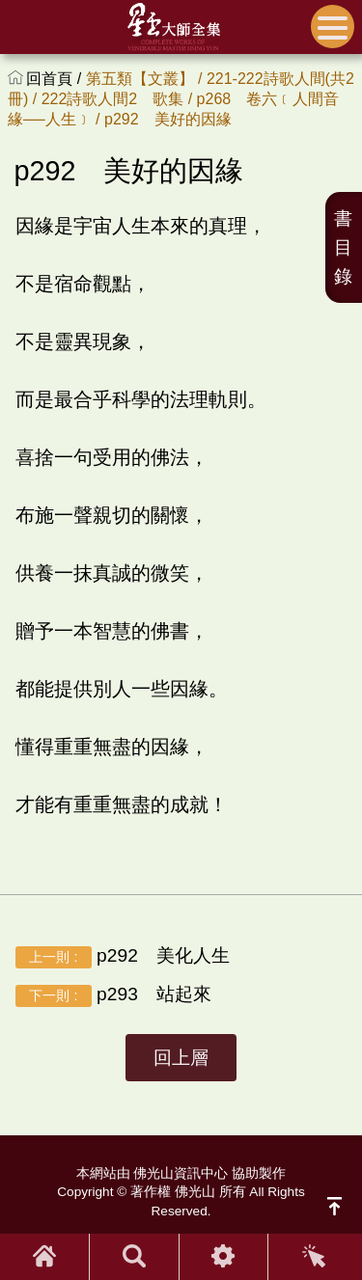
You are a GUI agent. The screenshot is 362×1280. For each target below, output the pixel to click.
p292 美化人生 (122, 956)
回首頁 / (55, 78)
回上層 (181, 1058)
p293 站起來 (113, 995)
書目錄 (343, 247)
